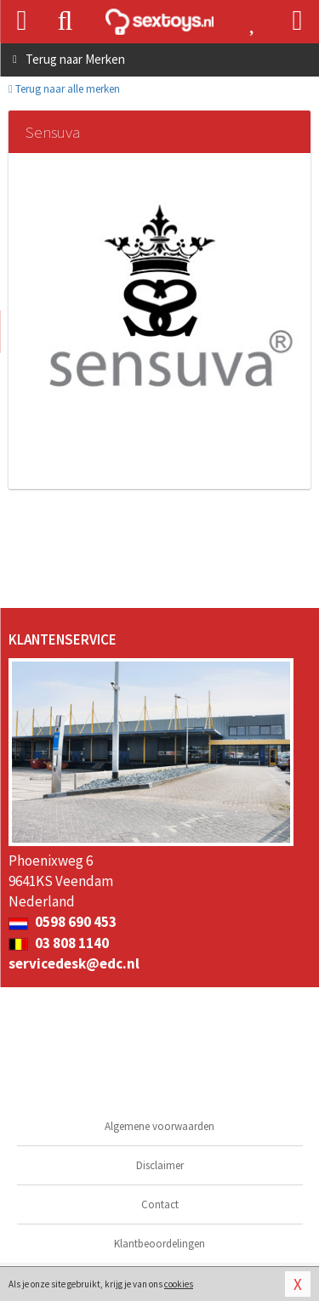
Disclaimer (160, 1165)
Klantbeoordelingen (159, 1243)
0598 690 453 (63, 921)
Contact (160, 1204)
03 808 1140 (59, 943)
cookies (178, 1284)
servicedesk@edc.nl (74, 963)
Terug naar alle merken (64, 89)
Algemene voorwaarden (159, 1126)
